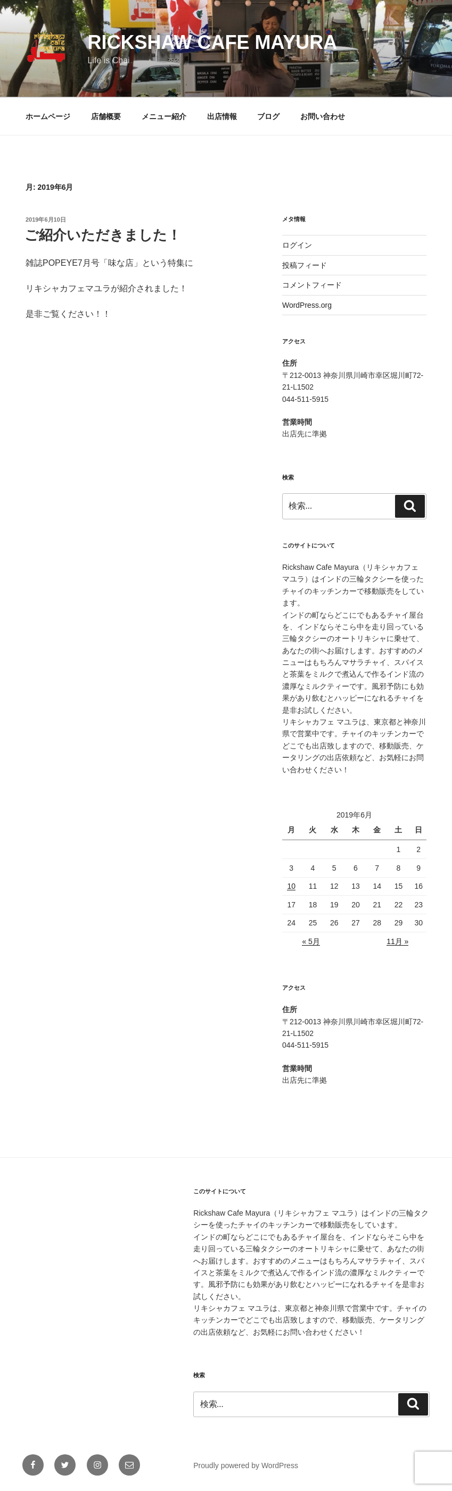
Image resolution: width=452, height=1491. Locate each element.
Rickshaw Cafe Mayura (212, 42)
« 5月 (310, 941)
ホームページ (48, 116)
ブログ (268, 116)
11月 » (397, 941)
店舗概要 (106, 116)
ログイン (297, 245)
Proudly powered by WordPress (245, 1465)
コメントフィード (312, 285)
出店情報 (222, 116)
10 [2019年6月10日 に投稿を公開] (291, 886)
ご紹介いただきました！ (102, 235)
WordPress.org (307, 305)
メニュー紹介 (164, 116)
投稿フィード (304, 265)
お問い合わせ (322, 116)
